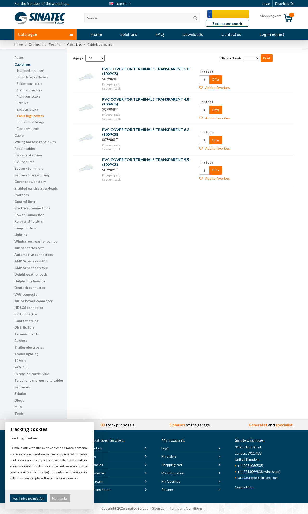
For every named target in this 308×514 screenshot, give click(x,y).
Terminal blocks (27, 334)
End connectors (27, 109)
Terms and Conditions (186, 508)
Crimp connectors (29, 90)
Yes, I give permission (28, 498)
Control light (24, 201)
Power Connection (29, 215)
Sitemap (158, 508)
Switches (21, 195)
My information (172, 473)
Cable (19, 135)
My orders (169, 456)
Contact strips (26, 321)
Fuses (19, 57)
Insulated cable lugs (30, 70)
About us (95, 448)
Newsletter (96, 473)
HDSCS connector (28, 307)
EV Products (24, 162)
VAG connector (26, 294)
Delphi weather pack (30, 274)
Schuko (20, 393)
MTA (18, 407)
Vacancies (95, 465)
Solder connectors (29, 84)
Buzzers (20, 340)
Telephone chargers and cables (39, 380)
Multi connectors (28, 96)
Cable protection (28, 155)
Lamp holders (25, 228)
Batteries (22, 387)
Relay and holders (28, 221)
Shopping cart (171, 465)
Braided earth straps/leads (36, 188)
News (92, 456)
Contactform (244, 487)
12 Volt (20, 360)
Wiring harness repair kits (35, 142)
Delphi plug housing (29, 281)
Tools (19, 413)
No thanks (60, 498)
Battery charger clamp (32, 175)
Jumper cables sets (29, 248)
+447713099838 (250, 471)
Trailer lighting (26, 354)
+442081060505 (250, 465)
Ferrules (22, 103)
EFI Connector (25, 314)
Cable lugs (22, 64)
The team (95, 481)
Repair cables (25, 148)
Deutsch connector (29, 287)
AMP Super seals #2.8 (31, 268)
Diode (19, 400)
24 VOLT (21, 367)
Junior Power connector (33, 301)
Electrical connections (32, 208)
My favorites (170, 481)
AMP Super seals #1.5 (31, 261)
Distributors (24, 327)
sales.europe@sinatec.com (257, 477)
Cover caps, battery (30, 181)
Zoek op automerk (227, 23)
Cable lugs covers (30, 116)
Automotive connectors (33, 254)
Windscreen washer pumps (35, 241)
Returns (167, 490)
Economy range (27, 129)
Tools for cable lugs (30, 122)
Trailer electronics (29, 347)
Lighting (20, 234)
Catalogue (45, 34)
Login (165, 448)
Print (266, 58)
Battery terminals (28, 168)
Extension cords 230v (31, 374)
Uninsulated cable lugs (32, 77)
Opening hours (99, 490)
